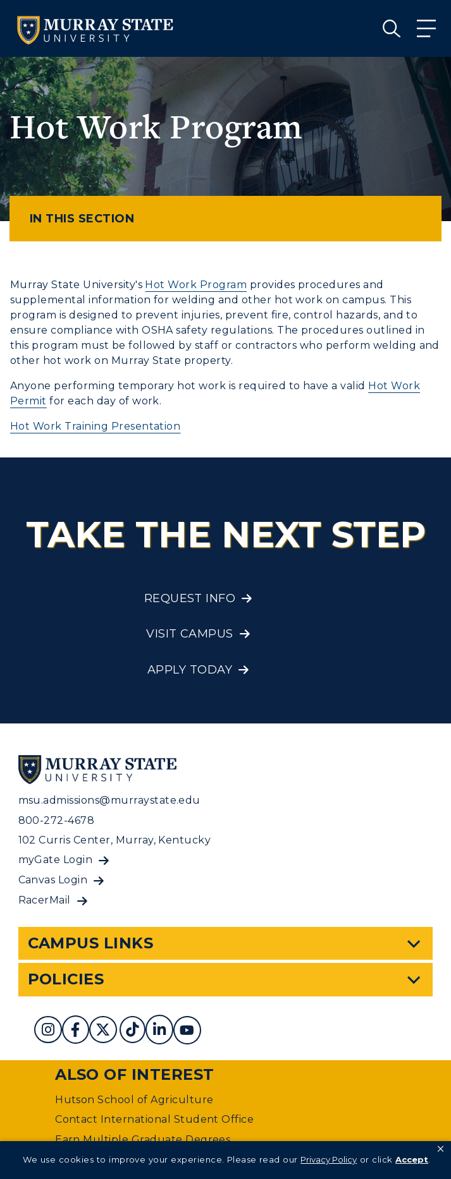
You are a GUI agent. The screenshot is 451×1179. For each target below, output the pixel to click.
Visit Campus (189, 634)
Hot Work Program (196, 285)
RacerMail (44, 900)
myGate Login (55, 860)
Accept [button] (411, 1159)
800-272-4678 (56, 820)
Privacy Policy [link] (328, 1159)
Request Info (190, 598)
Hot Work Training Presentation (95, 426)
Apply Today (189, 670)
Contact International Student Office (154, 1119)
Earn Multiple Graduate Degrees (142, 1140)
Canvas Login (53, 880)
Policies (66, 979)
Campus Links (91, 943)
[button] (440, 1149)
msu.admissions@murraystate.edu (109, 800)
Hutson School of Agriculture (134, 1100)
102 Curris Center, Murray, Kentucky (114, 840)
